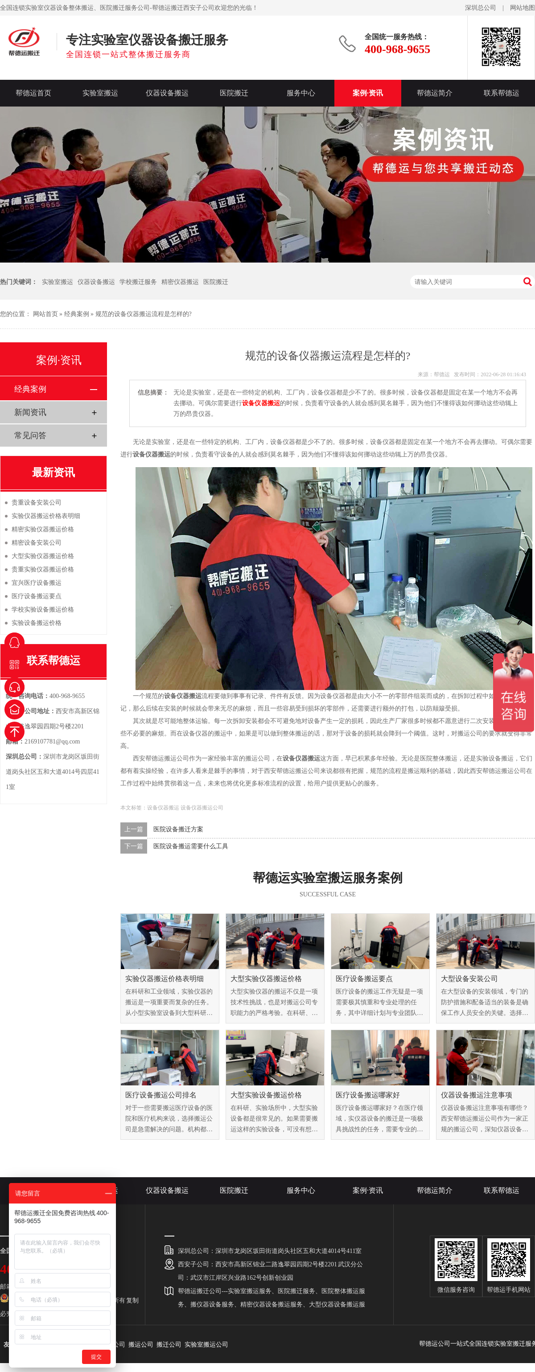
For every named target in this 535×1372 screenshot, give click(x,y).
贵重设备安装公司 (37, 502)
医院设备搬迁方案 (178, 829)
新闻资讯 (30, 412)
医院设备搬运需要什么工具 (190, 846)
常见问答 (30, 435)
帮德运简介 (435, 93)
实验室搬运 (100, 93)
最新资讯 (53, 472)
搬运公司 (140, 1344)
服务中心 (301, 93)
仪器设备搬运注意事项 (476, 1095)
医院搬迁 (234, 93)
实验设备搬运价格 (37, 623)
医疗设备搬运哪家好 (368, 1095)
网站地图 (522, 7)
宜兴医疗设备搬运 (37, 582)
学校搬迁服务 (138, 282)
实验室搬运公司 (206, 1344)
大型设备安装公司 (469, 978)
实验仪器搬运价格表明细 (164, 978)
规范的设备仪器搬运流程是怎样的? (143, 314)
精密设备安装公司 (37, 542)
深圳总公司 (480, 7)
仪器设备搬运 (167, 93)
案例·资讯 (368, 93)
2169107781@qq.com (52, 741)
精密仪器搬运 (180, 282)
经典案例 (76, 314)
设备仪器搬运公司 (202, 808)
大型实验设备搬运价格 (266, 1095)
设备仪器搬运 (163, 808)
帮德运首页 (33, 93)
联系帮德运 (501, 93)
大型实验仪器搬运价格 (266, 978)
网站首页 (45, 314)
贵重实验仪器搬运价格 (43, 569)
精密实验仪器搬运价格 (43, 529)
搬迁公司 (168, 1344)
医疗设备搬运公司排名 (161, 1095)
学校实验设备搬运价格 (43, 609)
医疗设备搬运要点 (364, 978)
